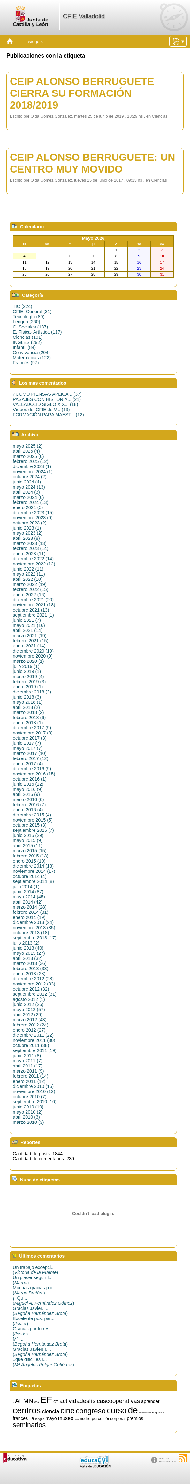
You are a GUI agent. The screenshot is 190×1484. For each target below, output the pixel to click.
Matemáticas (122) (32, 357)
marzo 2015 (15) (30, 850)
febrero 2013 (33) (30, 968)
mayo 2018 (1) (27, 702)
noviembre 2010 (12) (34, 1091)
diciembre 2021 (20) (33, 599)
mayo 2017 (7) (27, 748)
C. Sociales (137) (30, 326)
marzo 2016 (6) (28, 799)
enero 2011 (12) (29, 1081)
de (133, 1410)
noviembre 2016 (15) (34, 773)
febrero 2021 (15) (30, 640)
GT (55, 1402)
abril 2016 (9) (26, 794)
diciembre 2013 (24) (33, 922)
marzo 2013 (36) (30, 963)
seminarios (29, 1425)
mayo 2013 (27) (29, 953)
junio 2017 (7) (27, 743)
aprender (150, 1401)
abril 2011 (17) (27, 1065)
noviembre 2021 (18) (34, 604)
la (32, 1418)
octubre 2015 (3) (30, 825)
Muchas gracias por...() (35, 1290)
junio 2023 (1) (27, 528)
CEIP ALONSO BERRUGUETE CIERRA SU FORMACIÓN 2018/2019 (82, 93)
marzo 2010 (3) (28, 1122)
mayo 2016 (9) (27, 789)
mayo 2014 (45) (29, 896)
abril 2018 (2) (26, 707)
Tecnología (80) (28, 316)
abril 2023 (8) (26, 538)
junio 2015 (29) (28, 835)
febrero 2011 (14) (30, 1076)
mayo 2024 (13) (29, 487)
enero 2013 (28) (29, 973)
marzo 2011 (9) (28, 1071)
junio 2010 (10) (28, 1106)
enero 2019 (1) (28, 686)
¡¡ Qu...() (43, 1300)
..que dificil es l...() (43, 1362)
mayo (51, 1418)
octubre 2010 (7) (30, 1096)
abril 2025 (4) (26, 451)
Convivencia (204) (31, 352)
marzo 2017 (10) (30, 753)
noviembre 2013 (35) (34, 927)
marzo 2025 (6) (28, 456)
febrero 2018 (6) (29, 717)
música (77, 1419)
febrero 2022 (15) (30, 589)
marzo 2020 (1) (28, 661)
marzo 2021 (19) (30, 635)
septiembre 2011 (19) (35, 1050)
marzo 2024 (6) (28, 497)
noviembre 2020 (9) (33, 656)
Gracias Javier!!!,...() (40, 1352)
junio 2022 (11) (28, 569)
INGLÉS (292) (27, 342)
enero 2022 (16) (29, 594)
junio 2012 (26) (28, 1004)
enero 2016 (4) (28, 809)
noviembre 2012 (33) (34, 983)
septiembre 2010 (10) (35, 1101)
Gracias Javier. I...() (40, 1311)
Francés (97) (26, 362)
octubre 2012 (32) (31, 989)
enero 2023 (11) (29, 553)
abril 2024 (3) (26, 492)
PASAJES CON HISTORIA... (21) (47, 399)
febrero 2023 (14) (30, 548)
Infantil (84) (24, 347)
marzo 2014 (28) (30, 907)
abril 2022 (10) (27, 579)
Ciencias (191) (27, 337)
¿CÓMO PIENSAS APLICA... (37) (47, 394)
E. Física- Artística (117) (37, 332)
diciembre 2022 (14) (33, 558)
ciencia (50, 1411)
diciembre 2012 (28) (33, 978)
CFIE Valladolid (84, 16)
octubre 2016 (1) (30, 779)
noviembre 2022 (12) (34, 563)
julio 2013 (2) (26, 942)
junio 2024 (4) (27, 481)
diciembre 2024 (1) (32, 466)
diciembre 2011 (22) (33, 1035)
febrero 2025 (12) (30, 461)
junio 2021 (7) (27, 620)
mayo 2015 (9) (27, 840)
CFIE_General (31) (32, 311)
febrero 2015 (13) (30, 855)
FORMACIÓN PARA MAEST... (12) (48, 414)
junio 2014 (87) (28, 891)
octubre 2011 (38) (31, 1045)
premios (135, 1418)
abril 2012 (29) (27, 1014)
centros (27, 1410)
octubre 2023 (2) (30, 522)
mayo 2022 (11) (29, 574)
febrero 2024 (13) (30, 502)
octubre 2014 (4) (30, 876)
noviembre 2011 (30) (34, 1040)
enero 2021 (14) (29, 645)
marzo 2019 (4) (28, 676)
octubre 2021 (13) (31, 609)
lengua (39, 1419)
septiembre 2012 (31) (35, 994)
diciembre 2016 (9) (32, 768)
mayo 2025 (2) (27, 446)
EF (46, 1399)
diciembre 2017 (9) (32, 727)
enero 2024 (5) (28, 507)
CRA (36, 1402)
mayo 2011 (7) (27, 1060)
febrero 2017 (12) (30, 758)
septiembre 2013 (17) (35, 937)
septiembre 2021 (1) (33, 615)
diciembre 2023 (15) (33, 512)
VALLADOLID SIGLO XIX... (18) (45, 404)
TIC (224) (22, 306)
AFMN (24, 1400)
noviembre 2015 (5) (33, 820)
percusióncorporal (108, 1418)
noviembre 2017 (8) (33, 732)
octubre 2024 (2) (30, 476)
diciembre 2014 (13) (33, 866)
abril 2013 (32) (27, 958)
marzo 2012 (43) (30, 1019)
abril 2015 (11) (27, 845)
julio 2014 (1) (26, 886)
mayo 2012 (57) (29, 1009)
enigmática (158, 1412)
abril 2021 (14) (27, 630)
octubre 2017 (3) (30, 738)
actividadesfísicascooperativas (99, 1401)
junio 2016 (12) (28, 784)
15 (13, 1402)
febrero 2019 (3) (29, 681)
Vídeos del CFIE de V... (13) (41, 409)
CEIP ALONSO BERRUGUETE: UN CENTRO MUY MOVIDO (92, 163)
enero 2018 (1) (28, 722)
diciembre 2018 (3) (32, 691)
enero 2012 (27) (29, 1030)
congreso (90, 1411)
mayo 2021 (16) (29, 625)
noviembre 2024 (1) (33, 471)
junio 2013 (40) (28, 948)
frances (20, 1418)
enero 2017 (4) (28, 763)
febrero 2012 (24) (30, 1024)
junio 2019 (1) (27, 671)
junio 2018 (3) (27, 697)
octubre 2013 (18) (31, 932)
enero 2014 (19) (29, 917)
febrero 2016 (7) (29, 804)
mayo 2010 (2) (27, 1112)
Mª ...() (40, 1341)
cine (67, 1410)
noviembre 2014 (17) (34, 871)
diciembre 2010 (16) (33, 1086)
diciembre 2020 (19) (33, 650)
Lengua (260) (26, 321)
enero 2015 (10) (29, 861)
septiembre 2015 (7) (33, 830)
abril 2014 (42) (27, 901)
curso (117, 1410)
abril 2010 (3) (26, 1117)
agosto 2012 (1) (29, 999)
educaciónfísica (145, 1413)
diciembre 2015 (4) (32, 814)
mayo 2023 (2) (27, 533)
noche (85, 1418)
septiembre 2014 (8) (33, 881)
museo (65, 1418)
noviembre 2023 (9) (33, 517)
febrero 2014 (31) (30, 912)
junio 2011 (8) (27, 1055)
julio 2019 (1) (26, 666)
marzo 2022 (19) (30, 584)
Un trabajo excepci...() (35, 1270)
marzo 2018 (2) (28, 712)
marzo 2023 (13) (30, 543)
